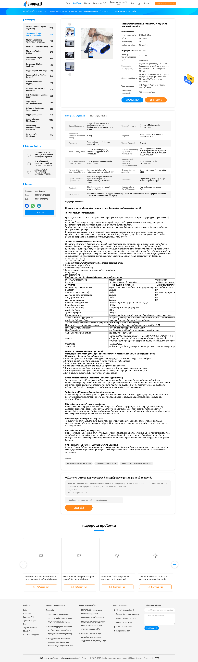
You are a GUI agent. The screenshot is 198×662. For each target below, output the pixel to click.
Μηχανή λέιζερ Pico (39, 114)
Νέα (24, 624)
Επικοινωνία (39, 212)
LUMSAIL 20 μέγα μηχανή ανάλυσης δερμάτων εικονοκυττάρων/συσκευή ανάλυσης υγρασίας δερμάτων (93, 614)
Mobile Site (27, 631)
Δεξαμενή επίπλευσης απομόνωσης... (39, 109)
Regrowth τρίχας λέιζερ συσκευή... (39, 76)
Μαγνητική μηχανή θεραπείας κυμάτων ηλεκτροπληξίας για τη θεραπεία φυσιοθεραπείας (60, 630)
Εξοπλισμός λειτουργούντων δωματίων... (39, 128)
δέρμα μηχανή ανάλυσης (39, 70)
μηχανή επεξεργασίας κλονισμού (79, 463)
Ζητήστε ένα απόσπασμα (165, 3)
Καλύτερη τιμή (132, 100)
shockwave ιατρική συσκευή (106, 463)
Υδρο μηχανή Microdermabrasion (39, 102)
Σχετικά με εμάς (29, 621)
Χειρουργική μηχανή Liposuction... (39, 59)
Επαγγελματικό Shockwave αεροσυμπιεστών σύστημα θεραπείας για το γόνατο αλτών (60, 642)
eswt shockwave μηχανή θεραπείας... (39, 28)
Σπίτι (25, 610)
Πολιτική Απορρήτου (31, 635)
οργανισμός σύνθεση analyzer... (39, 65)
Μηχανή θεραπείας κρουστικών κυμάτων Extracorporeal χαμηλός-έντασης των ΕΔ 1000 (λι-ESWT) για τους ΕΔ (44, 163)
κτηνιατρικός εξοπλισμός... (39, 135)
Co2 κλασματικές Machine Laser (39, 96)
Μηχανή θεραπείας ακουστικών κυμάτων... (39, 41)
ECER (157, 658)
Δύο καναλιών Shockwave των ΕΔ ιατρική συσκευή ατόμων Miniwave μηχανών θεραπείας (41, 579)
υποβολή (79, 507)
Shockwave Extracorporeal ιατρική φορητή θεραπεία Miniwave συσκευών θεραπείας (78, 579)
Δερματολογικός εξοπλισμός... (39, 120)
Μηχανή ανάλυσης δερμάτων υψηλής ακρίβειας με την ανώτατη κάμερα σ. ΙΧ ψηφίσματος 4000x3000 (93, 626)
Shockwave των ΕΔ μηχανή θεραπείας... (39, 34)
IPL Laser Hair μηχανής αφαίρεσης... (39, 89)
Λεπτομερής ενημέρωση (75, 116)
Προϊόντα (27, 614)
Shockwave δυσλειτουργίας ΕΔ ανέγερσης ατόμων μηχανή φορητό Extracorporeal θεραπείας (116, 579)
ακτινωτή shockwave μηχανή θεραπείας (136, 463)
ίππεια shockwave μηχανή (39, 46)
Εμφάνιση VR (28, 617)
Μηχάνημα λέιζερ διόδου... (39, 52)
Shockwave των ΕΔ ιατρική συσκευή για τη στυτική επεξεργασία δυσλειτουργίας (43, 155)
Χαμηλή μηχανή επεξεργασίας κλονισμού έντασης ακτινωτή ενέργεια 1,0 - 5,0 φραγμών (44, 172)
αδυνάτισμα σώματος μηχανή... (39, 83)
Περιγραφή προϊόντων (98, 116)
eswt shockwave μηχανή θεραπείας (55, 607)
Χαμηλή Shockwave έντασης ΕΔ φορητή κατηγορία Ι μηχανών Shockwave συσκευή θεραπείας (153, 579)
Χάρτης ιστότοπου (30, 628)
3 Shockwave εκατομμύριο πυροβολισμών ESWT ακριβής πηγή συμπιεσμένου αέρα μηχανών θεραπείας (60, 619)
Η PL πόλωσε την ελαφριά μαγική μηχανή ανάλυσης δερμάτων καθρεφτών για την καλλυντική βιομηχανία (93, 638)
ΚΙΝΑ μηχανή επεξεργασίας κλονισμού (54, 658)
